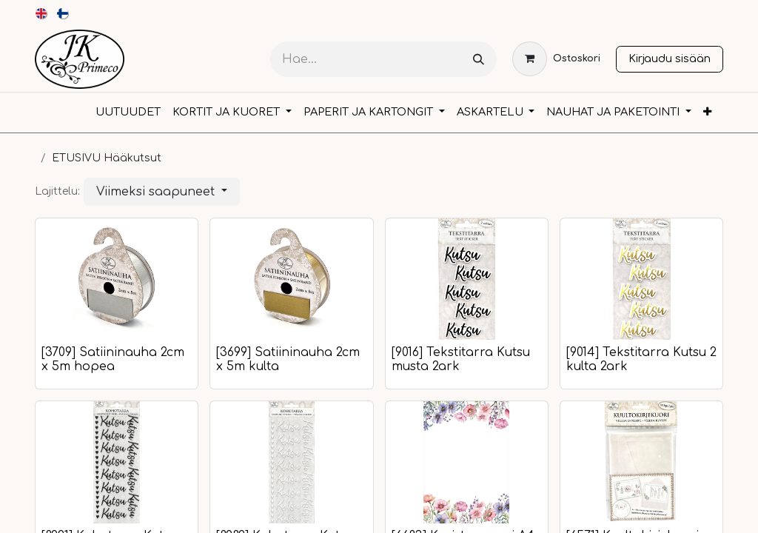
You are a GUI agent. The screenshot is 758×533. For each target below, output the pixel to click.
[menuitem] (42, 13)
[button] (162, 192)
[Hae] (478, 59)
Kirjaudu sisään (669, 58)
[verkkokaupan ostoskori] (556, 58)
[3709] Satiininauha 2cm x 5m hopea (112, 359)
